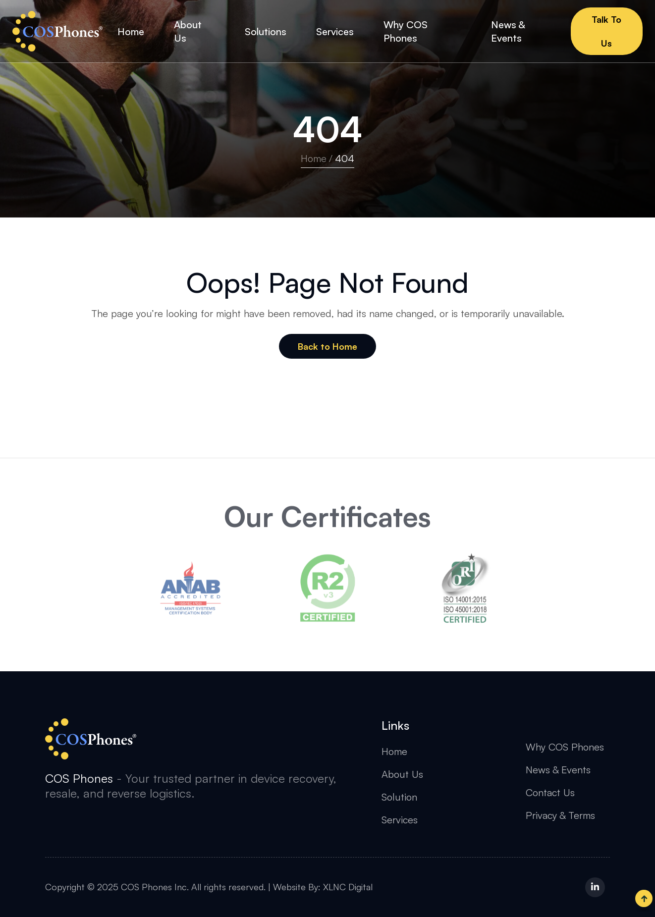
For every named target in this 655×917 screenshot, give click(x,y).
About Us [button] (188, 31)
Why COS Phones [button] (405, 31)
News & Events (558, 769)
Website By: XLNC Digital (323, 886)
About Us (402, 774)
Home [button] (130, 31)
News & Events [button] (508, 31)
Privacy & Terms (560, 815)
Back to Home (327, 346)
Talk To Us (606, 31)
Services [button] (335, 31)
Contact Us (550, 792)
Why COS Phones (565, 747)
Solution (399, 797)
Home (314, 158)
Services (400, 819)
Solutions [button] (265, 31)
